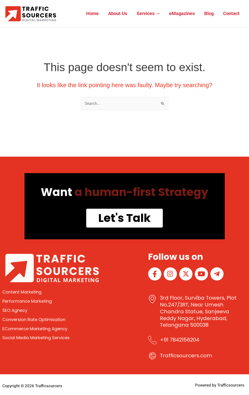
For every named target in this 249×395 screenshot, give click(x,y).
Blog (209, 13)
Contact (231, 13)
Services (148, 13)
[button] (157, 13)
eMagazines (182, 13)
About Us (117, 13)
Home (92, 13)
